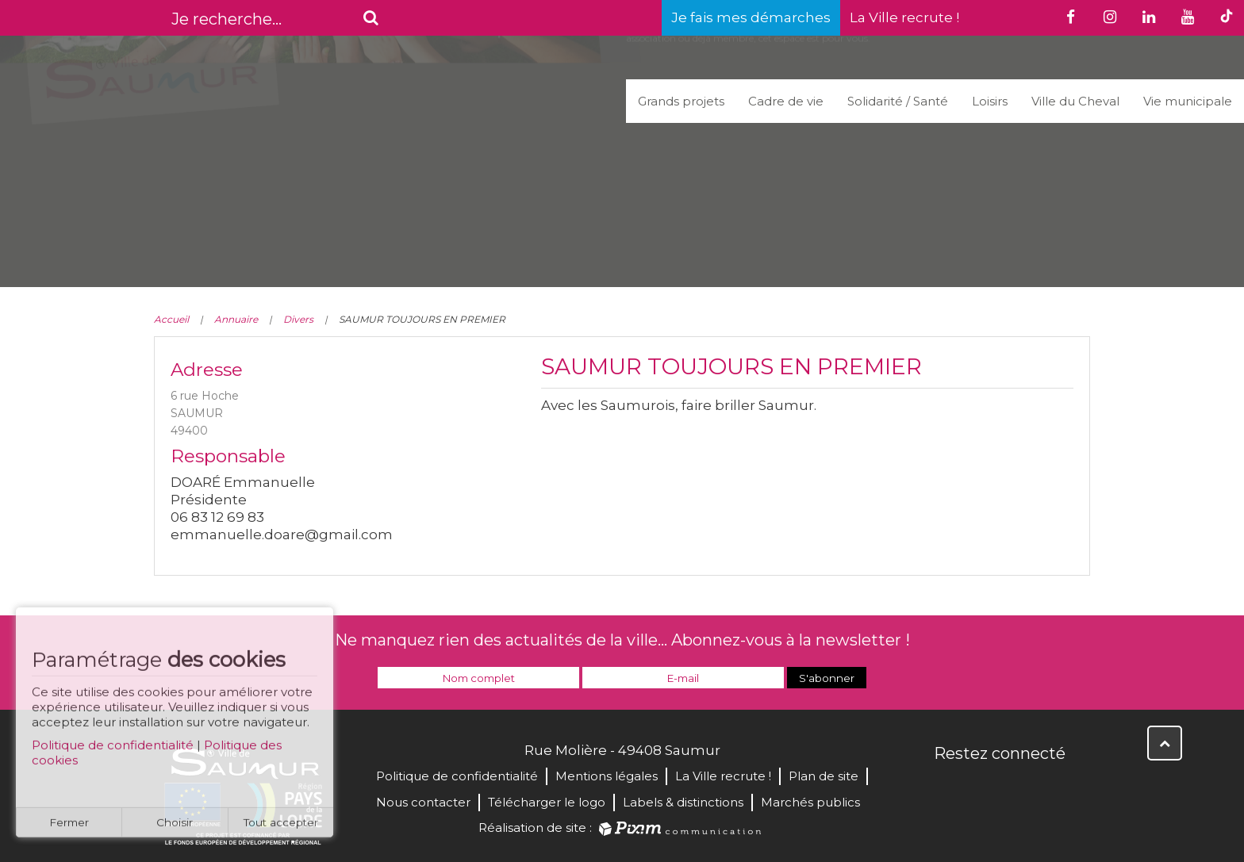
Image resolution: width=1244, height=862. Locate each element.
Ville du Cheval (1075, 101)
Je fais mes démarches (751, 17)
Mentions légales (606, 775)
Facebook (947, 787)
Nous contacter (423, 802)
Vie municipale (1187, 101)
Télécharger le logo (546, 802)
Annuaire (236, 319)
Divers (298, 319)
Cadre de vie (786, 101)
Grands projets (681, 101)
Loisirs (990, 101)
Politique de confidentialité (113, 751)
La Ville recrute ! (904, 17)
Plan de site (823, 775)
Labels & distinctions (683, 802)
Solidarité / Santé (897, 101)
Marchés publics (810, 802)
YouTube (1017, 787)
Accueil (171, 319)
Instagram (1052, 787)
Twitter (982, 787)
